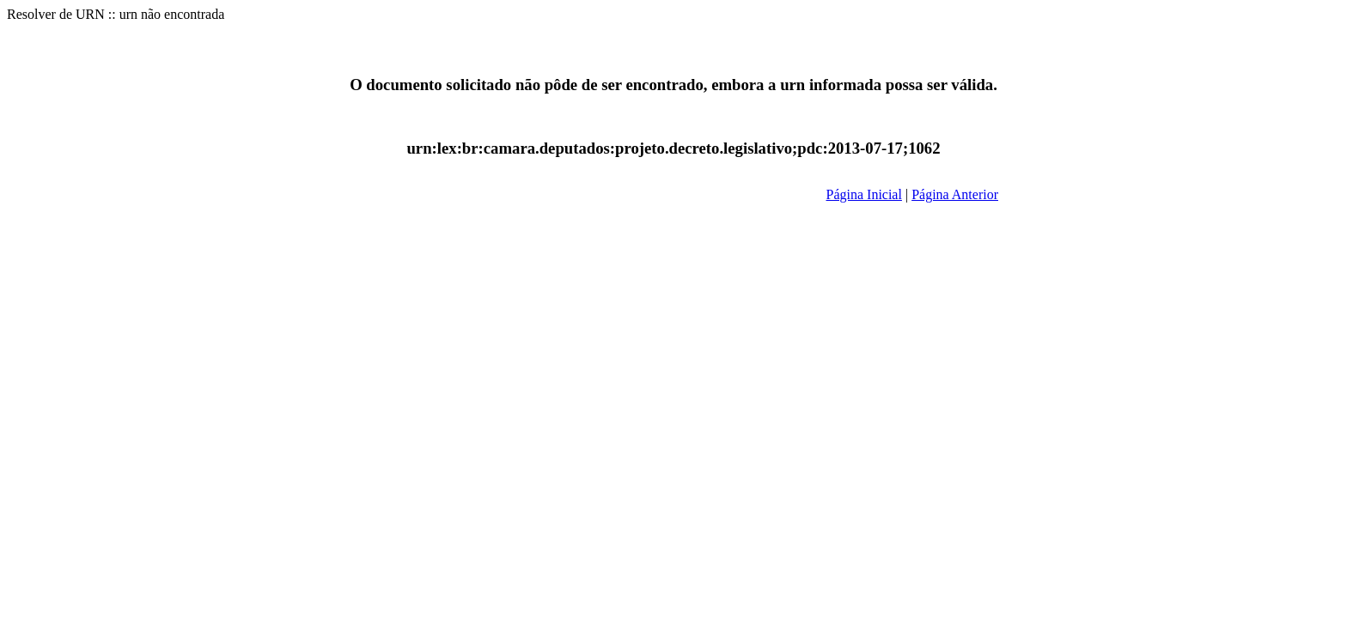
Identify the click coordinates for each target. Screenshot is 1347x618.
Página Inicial (864, 194)
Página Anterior (954, 194)
